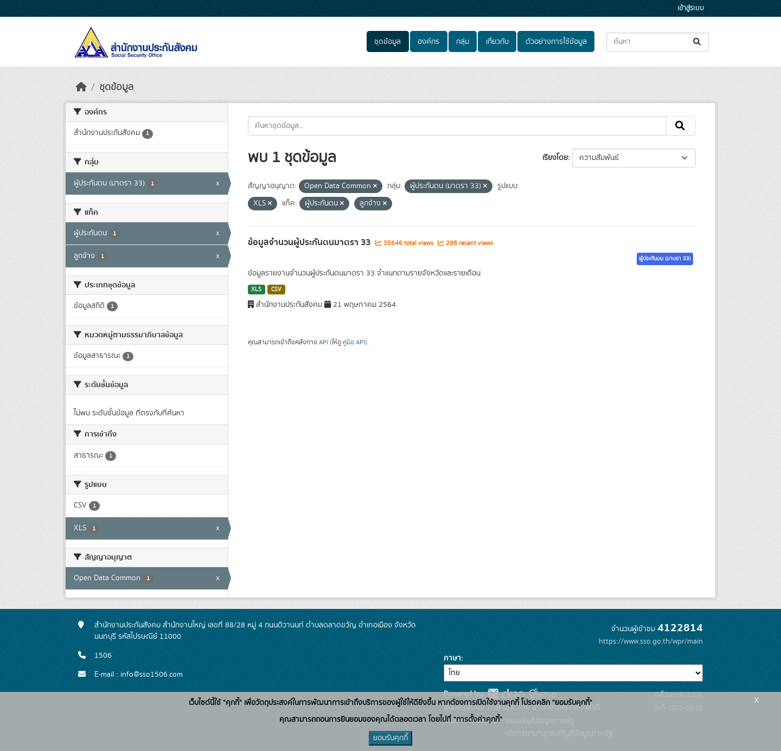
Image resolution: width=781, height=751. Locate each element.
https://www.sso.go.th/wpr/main (651, 641)
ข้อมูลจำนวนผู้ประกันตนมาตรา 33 (310, 242)
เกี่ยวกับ (497, 41)
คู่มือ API (354, 342)
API (323, 342)
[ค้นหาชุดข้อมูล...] (657, 42)
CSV (276, 289)
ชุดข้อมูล (387, 41)
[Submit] (697, 42)
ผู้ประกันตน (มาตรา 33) (665, 258)
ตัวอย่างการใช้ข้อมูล (556, 41)
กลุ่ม (462, 41)
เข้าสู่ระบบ (690, 8)
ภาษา (452, 658)
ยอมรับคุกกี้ (390, 738)
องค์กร (428, 41)
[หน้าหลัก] (81, 87)
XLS (256, 289)
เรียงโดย (555, 157)
